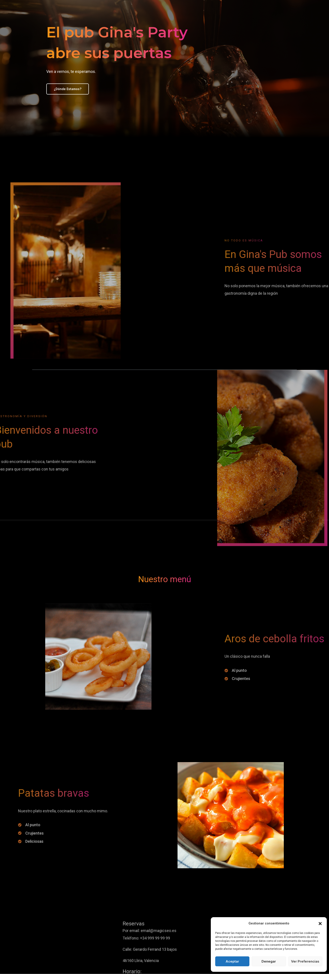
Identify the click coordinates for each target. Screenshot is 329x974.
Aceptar (232, 961)
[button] (320, 923)
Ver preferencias (305, 961)
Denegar (269, 961)
